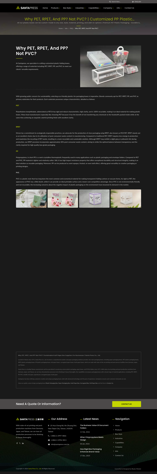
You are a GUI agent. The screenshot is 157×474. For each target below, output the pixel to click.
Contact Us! (126, 404)
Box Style (67, 8)
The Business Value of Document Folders (94, 426)
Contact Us (129, 8)
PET (17, 105)
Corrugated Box (84, 383)
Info (119, 8)
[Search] (121, 2)
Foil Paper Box (94, 383)
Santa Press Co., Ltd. (35, 469)
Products (55, 8)
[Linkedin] (23, 443)
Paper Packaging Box (64, 383)
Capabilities (94, 8)
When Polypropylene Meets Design (91, 438)
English (138, 2)
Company (108, 8)
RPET (18, 127)
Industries (80, 8)
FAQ (71, 28)
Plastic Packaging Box (52, 383)
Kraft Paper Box (75, 383)
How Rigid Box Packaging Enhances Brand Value (91, 450)
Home (45, 8)
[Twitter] (20, 443)
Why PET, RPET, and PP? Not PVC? (86, 28)
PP (17, 151)
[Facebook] (17, 443)
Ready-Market (136, 469)
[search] (110, 2)
